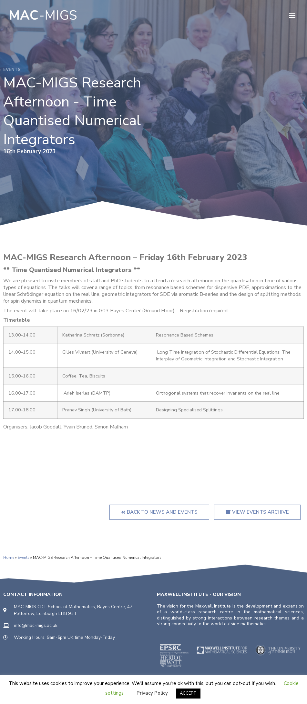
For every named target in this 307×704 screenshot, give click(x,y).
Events (23, 557)
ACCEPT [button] (188, 693)
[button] (292, 15)
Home (8, 557)
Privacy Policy (152, 693)
